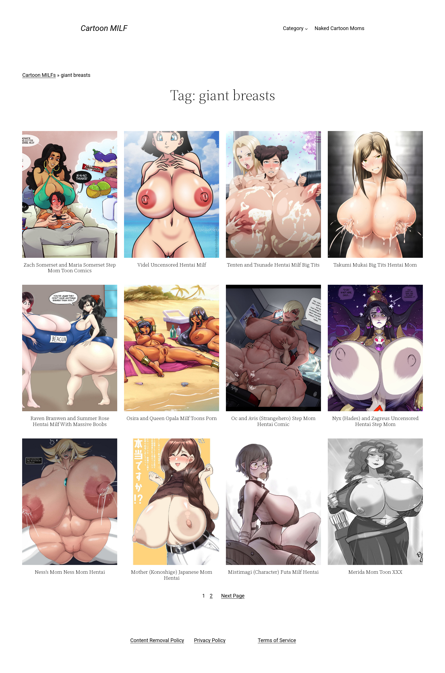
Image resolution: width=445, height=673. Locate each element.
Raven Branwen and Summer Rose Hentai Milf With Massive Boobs (69, 421)
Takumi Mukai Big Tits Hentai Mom (375, 265)
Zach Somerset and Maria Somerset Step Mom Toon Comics (70, 268)
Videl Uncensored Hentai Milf (171, 265)
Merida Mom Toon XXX (375, 572)
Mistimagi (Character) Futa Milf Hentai (273, 572)
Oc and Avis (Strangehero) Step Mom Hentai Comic (273, 421)
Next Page (232, 596)
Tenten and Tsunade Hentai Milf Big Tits (273, 265)
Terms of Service (277, 640)
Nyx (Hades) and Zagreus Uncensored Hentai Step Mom (375, 421)
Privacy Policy (210, 640)
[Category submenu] (306, 28)
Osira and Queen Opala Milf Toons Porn (172, 418)
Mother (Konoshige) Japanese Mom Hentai (171, 575)
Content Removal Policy (157, 640)
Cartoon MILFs (39, 75)
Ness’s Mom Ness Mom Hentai (70, 572)
